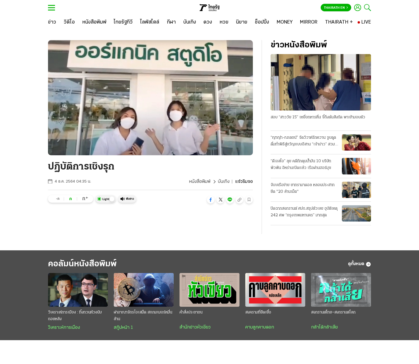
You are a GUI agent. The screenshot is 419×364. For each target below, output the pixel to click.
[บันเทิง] (189, 22)
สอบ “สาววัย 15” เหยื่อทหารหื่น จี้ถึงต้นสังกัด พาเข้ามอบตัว (318, 117)
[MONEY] (285, 22)
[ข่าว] (52, 22)
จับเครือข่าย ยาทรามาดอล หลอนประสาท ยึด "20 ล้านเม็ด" (303, 188)
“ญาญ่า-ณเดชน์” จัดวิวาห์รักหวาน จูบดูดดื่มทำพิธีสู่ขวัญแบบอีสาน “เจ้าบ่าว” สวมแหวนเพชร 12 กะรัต (303, 141)
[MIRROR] (308, 22)
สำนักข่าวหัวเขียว (195, 327)
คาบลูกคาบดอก (259, 327)
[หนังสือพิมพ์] (94, 22)
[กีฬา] (171, 22)
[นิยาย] (241, 22)
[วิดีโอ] (69, 22)
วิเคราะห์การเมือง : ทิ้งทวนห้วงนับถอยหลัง (75, 315)
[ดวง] (207, 22)
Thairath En (336, 8)
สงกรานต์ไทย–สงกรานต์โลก (333, 312)
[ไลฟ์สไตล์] (149, 22)
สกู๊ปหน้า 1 (123, 327)
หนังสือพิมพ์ (199, 181)
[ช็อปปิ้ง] (262, 22)
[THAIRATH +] (339, 22)
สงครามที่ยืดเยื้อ (258, 312)
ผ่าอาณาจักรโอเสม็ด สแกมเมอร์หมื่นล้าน (143, 315)
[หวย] (224, 22)
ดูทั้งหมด (359, 264)
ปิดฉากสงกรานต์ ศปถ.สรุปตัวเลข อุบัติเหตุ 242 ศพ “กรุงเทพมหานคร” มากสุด (304, 211)
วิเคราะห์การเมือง (64, 327)
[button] (210, 200)
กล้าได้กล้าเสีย (324, 327)
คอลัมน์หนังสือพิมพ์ (82, 264)
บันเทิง (224, 181)
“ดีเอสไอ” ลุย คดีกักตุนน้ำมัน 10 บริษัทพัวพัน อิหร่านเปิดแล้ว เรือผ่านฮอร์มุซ (301, 164)
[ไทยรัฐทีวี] (123, 22)
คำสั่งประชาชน (191, 312)
